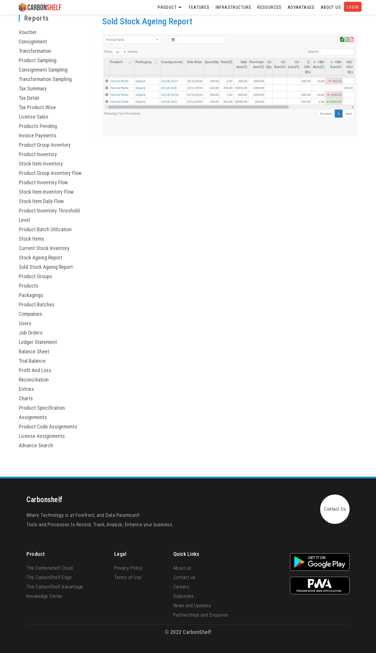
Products (28, 286)
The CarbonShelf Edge (49, 577)
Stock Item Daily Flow (41, 201)
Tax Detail (29, 98)
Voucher (28, 32)
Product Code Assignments (48, 426)
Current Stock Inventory (44, 248)
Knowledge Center (44, 596)
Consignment (33, 41)
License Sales (33, 117)
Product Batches (37, 304)
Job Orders (31, 333)
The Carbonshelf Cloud (49, 568)
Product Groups (35, 276)
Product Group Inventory (45, 145)
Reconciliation (34, 380)
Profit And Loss (35, 370)
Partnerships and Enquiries (200, 615)
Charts (26, 398)
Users (25, 323)
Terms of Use (128, 577)
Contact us (184, 577)
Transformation (35, 51)
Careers (181, 587)
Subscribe (183, 596)
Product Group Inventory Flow (50, 173)
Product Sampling (37, 60)
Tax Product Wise (37, 107)
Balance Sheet (34, 351)
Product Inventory (38, 154)
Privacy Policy (128, 568)
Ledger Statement (38, 342)
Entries (26, 389)
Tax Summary (33, 88)
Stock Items (31, 239)
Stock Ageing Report (40, 257)
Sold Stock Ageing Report (46, 267)
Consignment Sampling (43, 70)
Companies (30, 314)
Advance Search (36, 445)
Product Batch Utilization (45, 229)
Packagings (31, 295)
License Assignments (42, 436)
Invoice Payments (37, 135)
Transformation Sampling (45, 79)
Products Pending (38, 126)
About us (182, 568)
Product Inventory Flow (43, 182)
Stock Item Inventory (41, 164)
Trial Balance (32, 361)
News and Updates (192, 605)
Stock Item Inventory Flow (46, 192)
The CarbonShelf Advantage (54, 587)
